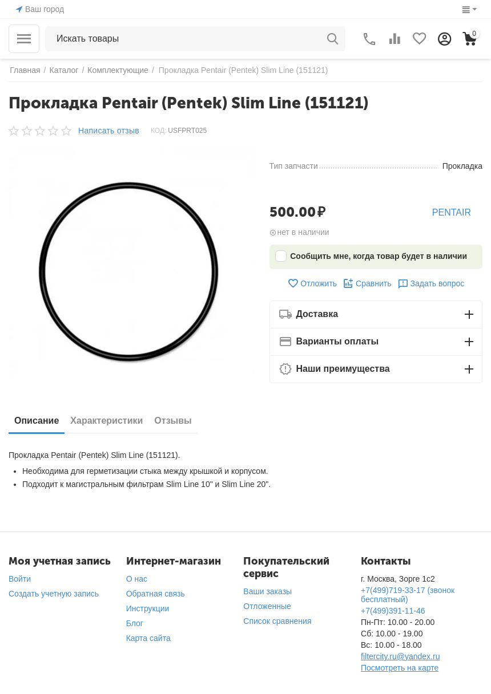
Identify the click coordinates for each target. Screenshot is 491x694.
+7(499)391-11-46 (393, 610)
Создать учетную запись (54, 593)
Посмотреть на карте (399, 667)
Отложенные (267, 606)
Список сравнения (277, 621)
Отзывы (172, 420)
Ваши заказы (267, 591)
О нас (136, 578)
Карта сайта (148, 638)
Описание (36, 420)
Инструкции (148, 608)
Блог (134, 623)
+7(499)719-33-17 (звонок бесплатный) (407, 595)
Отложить (312, 283)
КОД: (158, 131)
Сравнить (367, 283)
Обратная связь (155, 593)
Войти (20, 578)
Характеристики (106, 420)
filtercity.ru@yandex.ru (400, 656)
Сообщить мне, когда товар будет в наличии (371, 256)
